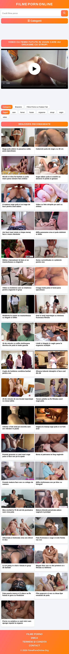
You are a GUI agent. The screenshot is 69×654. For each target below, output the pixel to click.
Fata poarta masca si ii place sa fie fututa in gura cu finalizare (16, 594)
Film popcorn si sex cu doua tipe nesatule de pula (49, 594)
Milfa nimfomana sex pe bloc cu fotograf (49, 483)
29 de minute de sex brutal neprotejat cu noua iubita (17, 400)
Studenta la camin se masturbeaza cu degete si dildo (16, 316)
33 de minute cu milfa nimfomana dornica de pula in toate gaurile (16, 344)
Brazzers (18, 107)
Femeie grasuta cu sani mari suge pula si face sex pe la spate (16, 455)
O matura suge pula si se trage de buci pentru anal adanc (16, 205)
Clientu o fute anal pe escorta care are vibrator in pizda (16, 428)
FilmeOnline (34, 4)
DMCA (34, 638)
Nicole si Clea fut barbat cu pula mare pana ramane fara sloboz (15, 178)
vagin (61, 112)
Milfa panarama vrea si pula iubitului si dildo (51, 233)
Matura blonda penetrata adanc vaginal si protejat (48, 511)
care (14, 112)
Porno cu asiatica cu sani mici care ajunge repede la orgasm (16, 622)
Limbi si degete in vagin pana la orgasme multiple (49, 344)
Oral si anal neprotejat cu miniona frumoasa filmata (50, 316)
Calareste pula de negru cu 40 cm (49, 149)
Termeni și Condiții (35, 642)
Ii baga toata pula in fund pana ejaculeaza (48, 289)
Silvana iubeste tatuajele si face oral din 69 (51, 372)
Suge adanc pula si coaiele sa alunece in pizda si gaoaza (48, 178)
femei (22, 112)
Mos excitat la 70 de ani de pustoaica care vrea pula (17, 511)
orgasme (41, 112)
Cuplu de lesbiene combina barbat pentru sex (16, 372)
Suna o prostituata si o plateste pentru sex (49, 261)
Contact (34, 645)
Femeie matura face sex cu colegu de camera (17, 483)
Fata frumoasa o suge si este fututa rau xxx (50, 539)
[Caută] (64, 13)
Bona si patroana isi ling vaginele (49, 454)
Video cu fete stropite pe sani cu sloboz (49, 205)
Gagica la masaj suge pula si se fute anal (51, 428)
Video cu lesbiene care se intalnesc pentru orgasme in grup (17, 289)
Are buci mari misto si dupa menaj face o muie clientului (16, 233)
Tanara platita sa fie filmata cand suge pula (49, 400)
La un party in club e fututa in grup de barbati (16, 566)
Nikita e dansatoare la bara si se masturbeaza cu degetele (15, 261)
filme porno (34, 634)
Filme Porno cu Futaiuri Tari (37, 107)
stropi (52, 112)
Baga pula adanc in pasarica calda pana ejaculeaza (16, 150)
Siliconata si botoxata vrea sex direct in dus (17, 539)
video (5, 117)
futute (31, 112)
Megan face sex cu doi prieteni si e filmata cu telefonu (50, 566)
